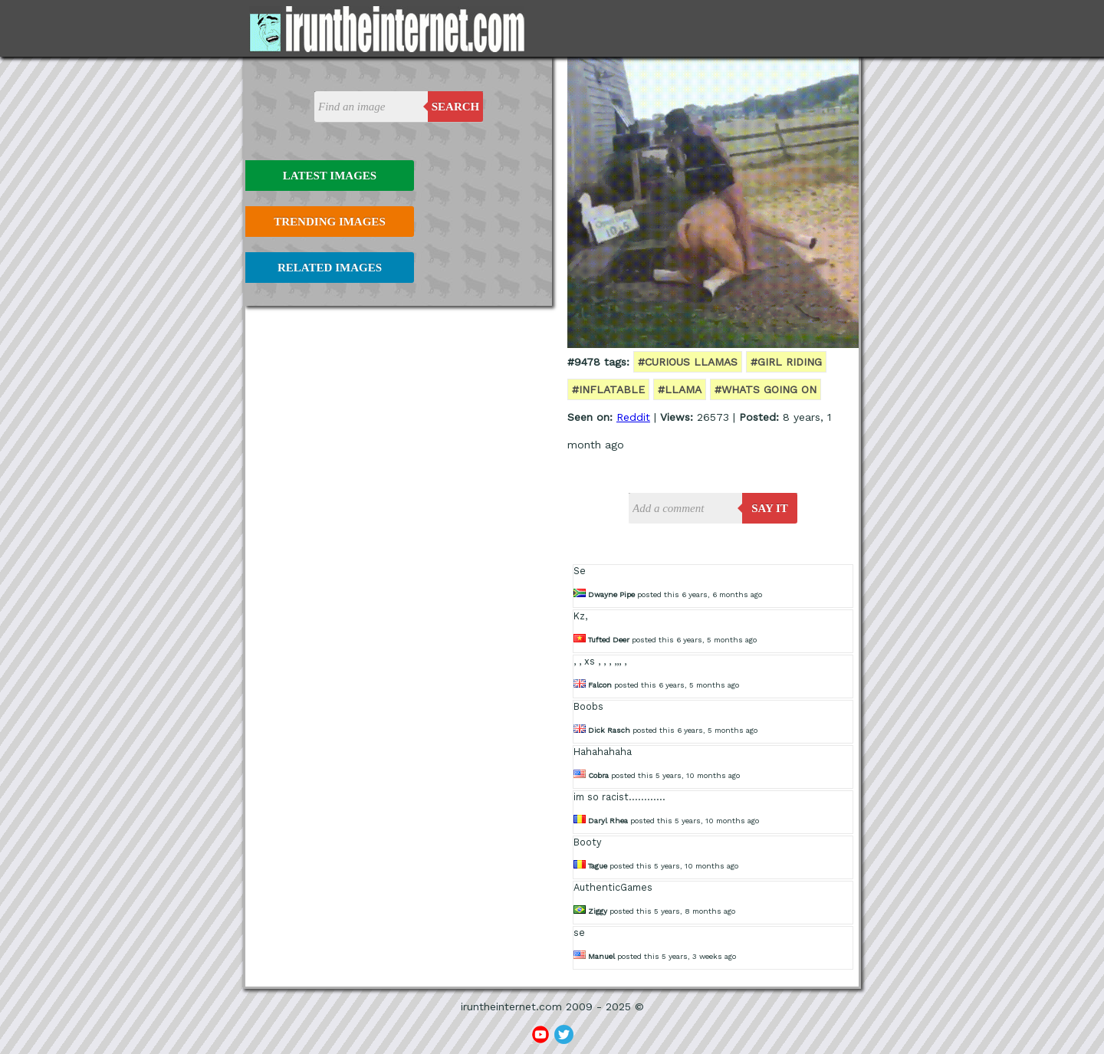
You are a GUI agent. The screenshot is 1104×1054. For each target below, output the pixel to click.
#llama (680, 389)
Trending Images (329, 221)
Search (456, 106)
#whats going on (765, 389)
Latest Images (329, 175)
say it (769, 508)
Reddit (633, 417)
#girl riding (786, 362)
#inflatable (608, 389)
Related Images (330, 267)
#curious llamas (688, 362)
